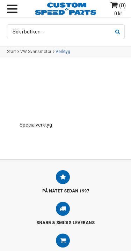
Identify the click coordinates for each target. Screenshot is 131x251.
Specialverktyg (36, 125)
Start (11, 51)
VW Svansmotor (35, 51)
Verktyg (63, 51)
